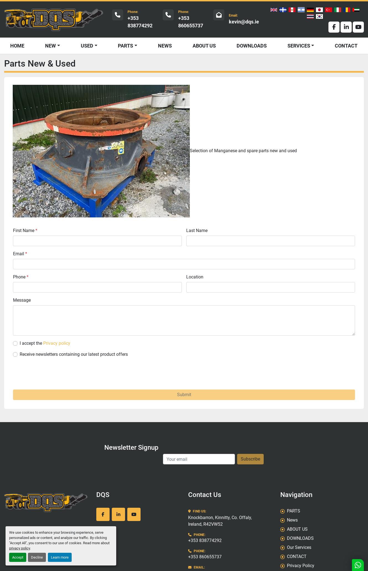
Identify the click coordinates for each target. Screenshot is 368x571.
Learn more (60, 557)
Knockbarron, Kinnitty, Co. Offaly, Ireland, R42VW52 (220, 521)
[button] (89, 46)
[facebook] (334, 27)
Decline (37, 557)
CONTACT (346, 46)
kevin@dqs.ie (244, 22)
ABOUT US (204, 46)
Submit (184, 394)
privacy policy (19, 548)
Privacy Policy (300, 565)
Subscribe (250, 459)
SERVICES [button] (298, 46)
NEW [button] (50, 46)
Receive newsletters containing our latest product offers (74, 354)
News (165, 46)
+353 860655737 (190, 21)
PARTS (125, 46)
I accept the (45, 343)
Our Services (299, 547)
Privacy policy (56, 343)
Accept (17, 557)
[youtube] (358, 27)
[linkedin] (346, 27)
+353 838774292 (140, 21)
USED (87, 46)
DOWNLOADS (252, 46)
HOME (17, 46)
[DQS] (46, 502)
